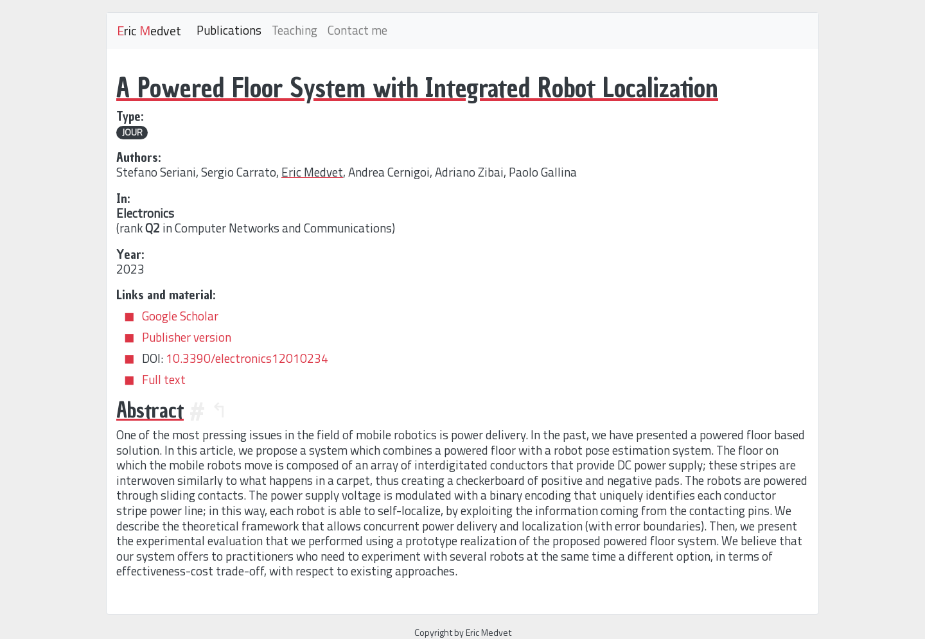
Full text (164, 380)
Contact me (357, 30)
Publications (229, 30)
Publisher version (186, 337)
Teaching (294, 30)
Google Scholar (180, 316)
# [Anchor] (197, 410)
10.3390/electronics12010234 (247, 358)
